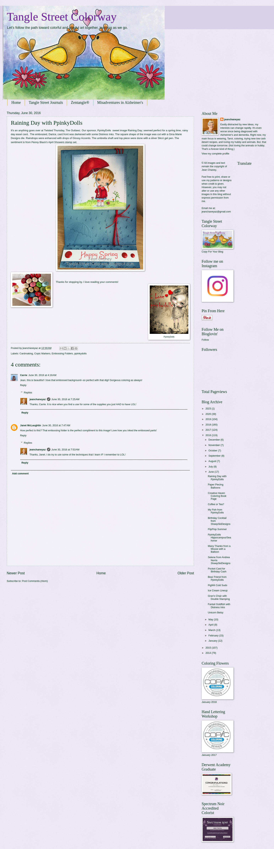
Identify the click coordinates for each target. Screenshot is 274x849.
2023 (209, 408)
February (213, 635)
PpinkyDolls (104, 130)
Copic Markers (42, 353)
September (214, 455)
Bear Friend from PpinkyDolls (217, 578)
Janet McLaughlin (30, 425)
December (214, 439)
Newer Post (16, 573)
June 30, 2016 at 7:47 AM (56, 425)
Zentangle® (80, 102)
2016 (209, 435)
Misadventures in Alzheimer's (120, 102)
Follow (205, 339)
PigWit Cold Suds (217, 585)
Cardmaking (26, 353)
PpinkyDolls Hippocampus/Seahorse (219, 537)
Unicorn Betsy (215, 612)
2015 (209, 647)
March (212, 630)
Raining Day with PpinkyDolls (217, 478)
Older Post (186, 573)
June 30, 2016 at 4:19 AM (42, 375)
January (213, 640)
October (213, 450)
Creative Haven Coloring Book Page (217, 496)
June (211, 471)
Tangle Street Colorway (62, 16)
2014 (209, 652)
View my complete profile (215, 153)
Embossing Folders (62, 353)
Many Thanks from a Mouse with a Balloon (219, 549)
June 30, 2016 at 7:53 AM (65, 449)
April (211, 624)
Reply (23, 385)
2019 (209, 419)
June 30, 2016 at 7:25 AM (65, 399)
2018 (209, 424)
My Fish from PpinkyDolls (216, 511)
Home (16, 102)
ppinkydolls (80, 353)
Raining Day (135, 130)
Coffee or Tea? (216, 504)
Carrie (23, 375)
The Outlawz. (73, 130)
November (214, 445)
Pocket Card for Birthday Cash (217, 570)
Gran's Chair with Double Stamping (219, 597)
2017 (209, 429)
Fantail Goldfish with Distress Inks (219, 606)
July (210, 466)
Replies (28, 392)
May (211, 619)
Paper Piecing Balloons (215, 486)
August (212, 461)
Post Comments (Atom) (35, 581)
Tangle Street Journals (46, 102)
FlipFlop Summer (217, 529)
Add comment (20, 473)
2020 (209, 414)
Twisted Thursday (54, 130)
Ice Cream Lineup (217, 590)
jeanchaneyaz (38, 399)
